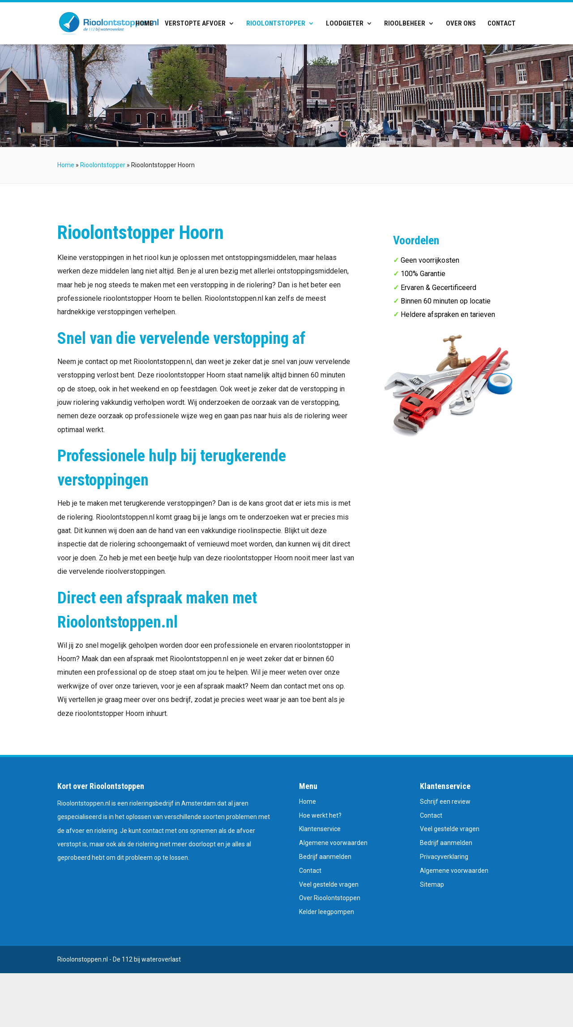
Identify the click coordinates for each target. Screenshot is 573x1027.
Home (144, 23)
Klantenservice (320, 828)
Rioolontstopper (275, 23)
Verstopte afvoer (195, 23)
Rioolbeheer (404, 23)
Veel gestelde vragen (329, 884)
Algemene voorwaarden (333, 842)
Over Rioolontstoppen (329, 897)
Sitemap (432, 884)
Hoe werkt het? (320, 815)
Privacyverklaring (444, 856)
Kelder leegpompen (326, 911)
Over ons (461, 23)
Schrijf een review (445, 801)
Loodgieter (344, 23)
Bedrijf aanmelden (325, 856)
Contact (501, 23)
